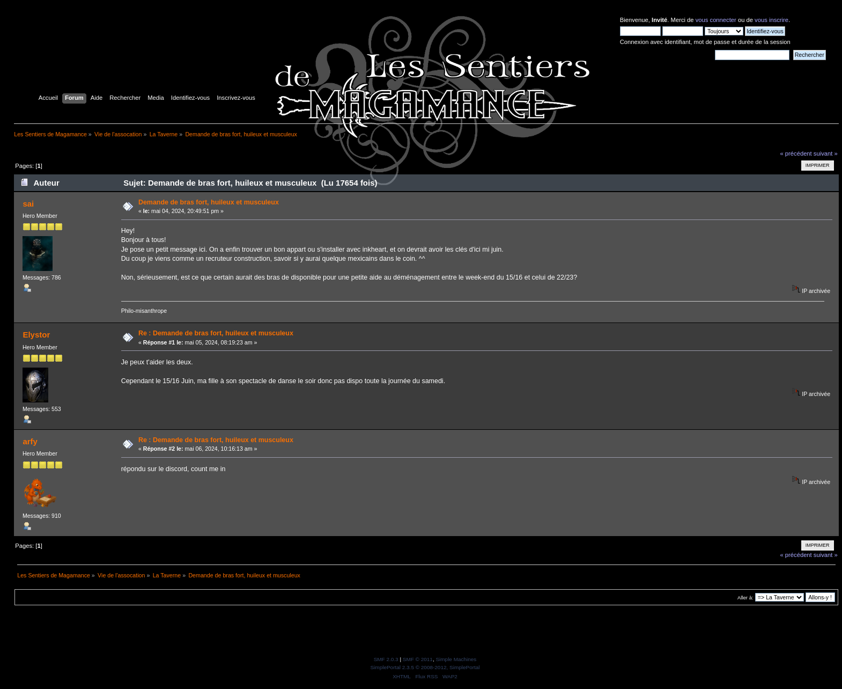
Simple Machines (455, 659)
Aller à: (745, 597)
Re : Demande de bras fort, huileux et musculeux (215, 333)
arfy (30, 441)
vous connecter (716, 20)
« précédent (795, 153)
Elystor (36, 334)
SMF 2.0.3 (386, 659)
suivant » (826, 153)
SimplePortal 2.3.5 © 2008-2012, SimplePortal (424, 667)
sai (28, 203)
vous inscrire (771, 20)
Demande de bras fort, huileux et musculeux (208, 202)
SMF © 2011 (418, 659)
